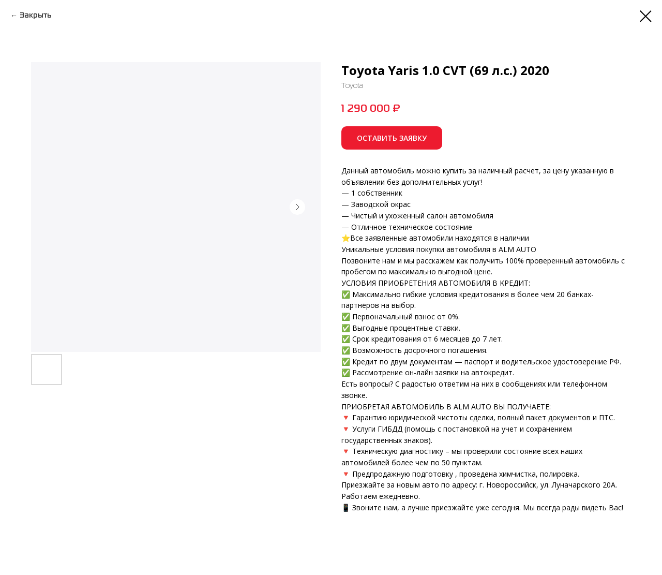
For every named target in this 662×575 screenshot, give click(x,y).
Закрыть (36, 15)
